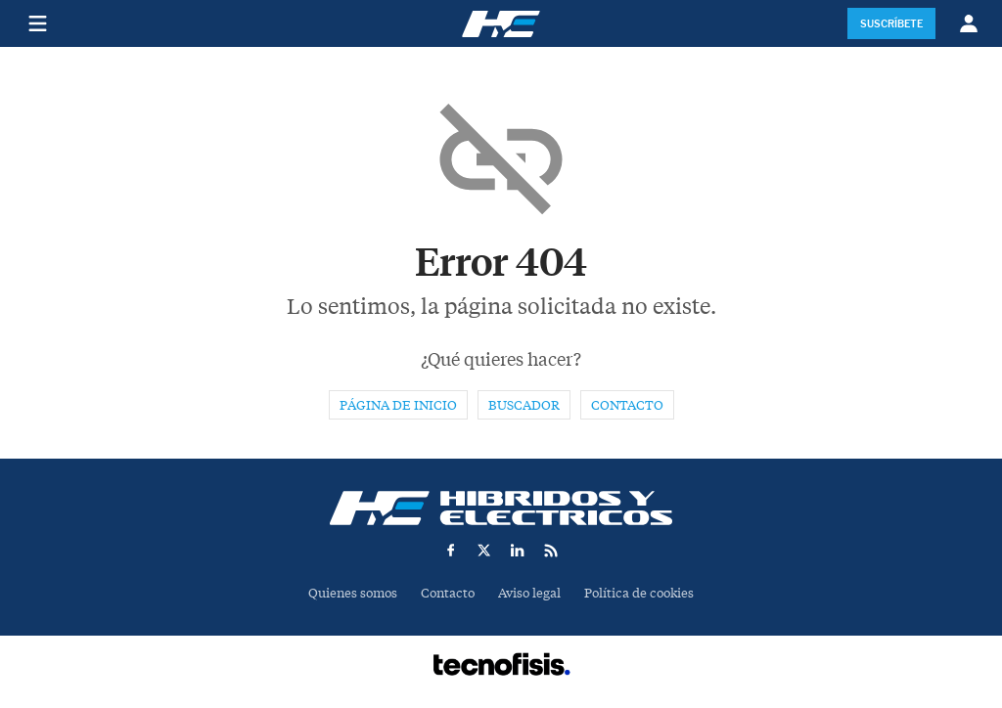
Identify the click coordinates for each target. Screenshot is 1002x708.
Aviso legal (529, 593)
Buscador (524, 405)
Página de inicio (398, 405)
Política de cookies (639, 593)
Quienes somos (352, 593)
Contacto (627, 405)
